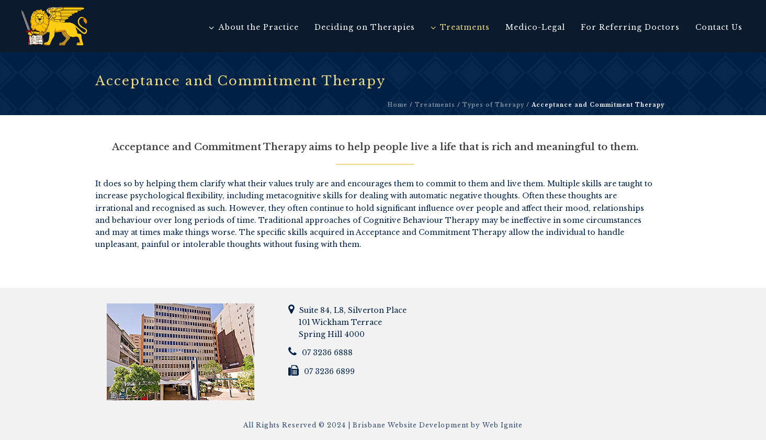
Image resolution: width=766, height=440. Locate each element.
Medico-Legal (535, 27)
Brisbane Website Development (411, 425)
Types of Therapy (493, 104)
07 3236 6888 (327, 352)
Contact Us (718, 27)
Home (398, 104)
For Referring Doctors (630, 27)
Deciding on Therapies (364, 27)
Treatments (460, 27)
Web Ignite (502, 425)
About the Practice (253, 27)
